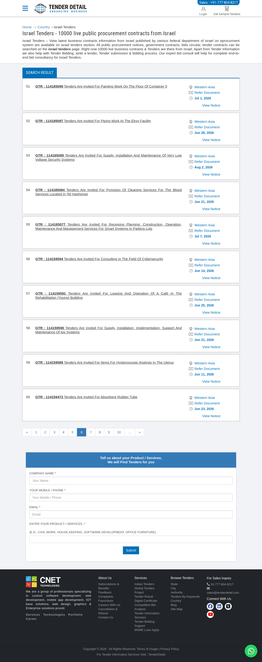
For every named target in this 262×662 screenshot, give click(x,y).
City (173, 588)
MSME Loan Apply (146, 630)
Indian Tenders (144, 584)
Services (33, 614)
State (174, 584)
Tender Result (143, 596)
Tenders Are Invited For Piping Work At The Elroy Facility (93, 121)
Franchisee (105, 600)
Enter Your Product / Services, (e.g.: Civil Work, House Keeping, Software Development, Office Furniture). (93, 528)
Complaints (105, 596)
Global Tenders (144, 588)
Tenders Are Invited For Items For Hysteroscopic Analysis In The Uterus (104, 362)
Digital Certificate (145, 600)
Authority (177, 592)
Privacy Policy (169, 649)
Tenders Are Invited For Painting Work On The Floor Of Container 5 (101, 86)
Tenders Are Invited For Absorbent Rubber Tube (86, 397)
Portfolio (75, 614)
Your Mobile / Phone (47, 490)
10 (119, 432)
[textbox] (32, 539)
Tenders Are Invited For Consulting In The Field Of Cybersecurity (99, 259)
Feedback (104, 592)
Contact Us (105, 617)
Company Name (42, 473)
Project (139, 592)
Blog (174, 605)
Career (31, 619)
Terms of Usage (147, 649)
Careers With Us (109, 605)
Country (176, 600)
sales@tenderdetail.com (223, 592)
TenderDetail (156, 654)
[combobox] (131, 539)
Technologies (54, 614)
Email (34, 507)
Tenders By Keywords (185, 596)
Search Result (39, 72)
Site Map (177, 609)
